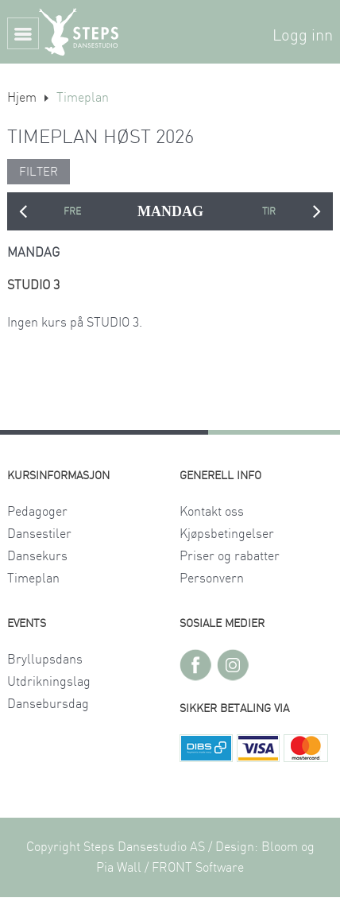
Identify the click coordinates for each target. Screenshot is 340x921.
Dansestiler (39, 534)
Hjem (22, 97)
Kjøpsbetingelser (227, 534)
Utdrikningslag (49, 681)
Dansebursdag (48, 704)
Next (317, 211)
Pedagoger (37, 511)
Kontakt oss (212, 511)
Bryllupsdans (45, 659)
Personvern (212, 578)
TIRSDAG (269, 211)
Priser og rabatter (230, 556)
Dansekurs (37, 556)
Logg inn (302, 36)
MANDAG (170, 211)
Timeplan (33, 578)
